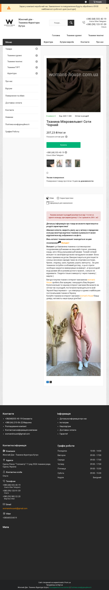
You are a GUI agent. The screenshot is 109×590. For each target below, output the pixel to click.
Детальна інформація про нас (73, 419)
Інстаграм (64, 422)
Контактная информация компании (21, 430)
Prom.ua (67, 582)
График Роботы (12, 132)
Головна (56, 35)
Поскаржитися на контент (59, 587)
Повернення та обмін (14, 96)
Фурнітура (48, 42)
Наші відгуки (65, 426)
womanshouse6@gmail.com (17, 434)
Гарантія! (64, 434)
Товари (8, 49)
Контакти (85, 42)
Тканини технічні (96, 35)
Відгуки (8, 88)
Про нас (100, 42)
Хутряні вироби (67, 42)
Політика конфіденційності (17, 124)
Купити (63, 145)
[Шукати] (71, 23)
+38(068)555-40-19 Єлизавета (18, 419)
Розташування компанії (15, 426)
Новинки (9, 117)
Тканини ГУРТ (13, 67)
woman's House (86, 296)
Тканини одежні (74, 35)
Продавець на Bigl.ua (54, 585)
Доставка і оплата (13, 103)
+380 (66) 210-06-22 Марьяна (18, 422)
